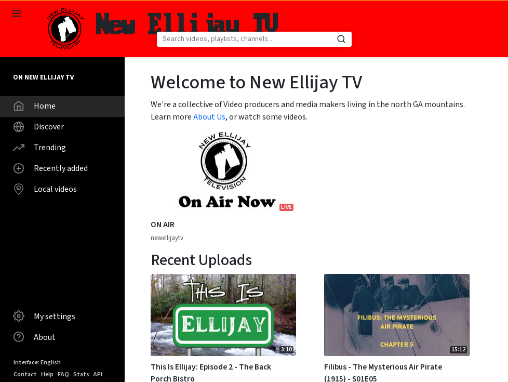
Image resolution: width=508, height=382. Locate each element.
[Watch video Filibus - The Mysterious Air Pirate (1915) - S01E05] (397, 315)
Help (47, 374)
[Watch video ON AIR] (223, 172)
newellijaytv (167, 238)
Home (34, 106)
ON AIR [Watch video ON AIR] (163, 224)
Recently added (50, 168)
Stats (81, 374)
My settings (44, 316)
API (97, 374)
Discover (38, 127)
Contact (25, 374)
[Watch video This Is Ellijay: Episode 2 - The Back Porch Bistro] (223, 315)
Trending (39, 147)
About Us (209, 117)
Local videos (45, 189)
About (34, 337)
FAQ (63, 374)
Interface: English (37, 362)
